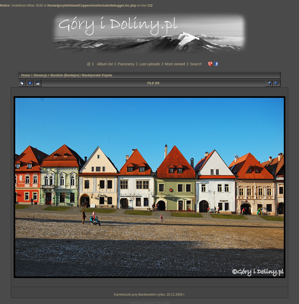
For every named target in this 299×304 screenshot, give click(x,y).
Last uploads (149, 64)
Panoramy (126, 64)
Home (25, 75)
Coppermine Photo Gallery (156, 302)
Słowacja (40, 75)
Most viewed (175, 64)
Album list (105, 64)
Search (195, 64)
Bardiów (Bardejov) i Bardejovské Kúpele (81, 75)
